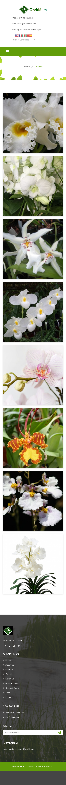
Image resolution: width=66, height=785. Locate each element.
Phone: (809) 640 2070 (22, 17)
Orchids (9, 674)
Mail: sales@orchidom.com (24, 23)
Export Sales (11, 678)
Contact (9, 697)
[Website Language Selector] (24, 39)
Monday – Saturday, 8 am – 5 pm (26, 29)
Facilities (9, 669)
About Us (10, 665)
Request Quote (12, 688)
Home (27, 66)
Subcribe (7, 726)
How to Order (12, 683)
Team (8, 692)
